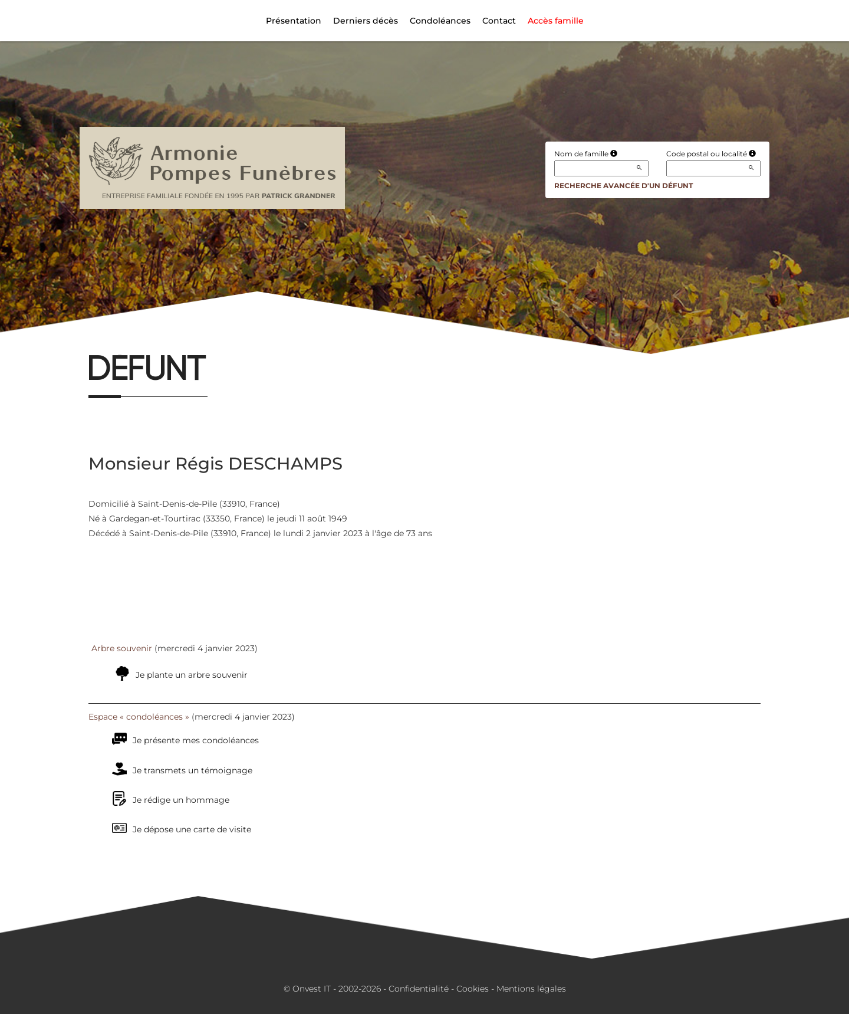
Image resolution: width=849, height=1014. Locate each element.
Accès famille (556, 20)
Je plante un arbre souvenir (192, 675)
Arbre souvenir (121, 648)
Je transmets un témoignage (192, 770)
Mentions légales (531, 988)
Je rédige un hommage (181, 800)
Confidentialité (419, 988)
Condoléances (440, 20)
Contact (499, 20)
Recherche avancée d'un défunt (623, 185)
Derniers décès (365, 20)
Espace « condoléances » (138, 716)
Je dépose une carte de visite (192, 829)
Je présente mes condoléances (196, 740)
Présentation (293, 20)
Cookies (472, 988)
